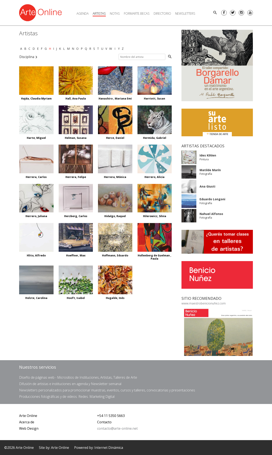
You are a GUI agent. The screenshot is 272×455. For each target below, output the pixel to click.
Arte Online (28, 415)
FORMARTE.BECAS (137, 13)
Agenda (82, 13)
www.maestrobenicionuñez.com (203, 303)
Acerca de (26, 422)
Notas (115, 13)
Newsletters (185, 13)
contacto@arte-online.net (117, 428)
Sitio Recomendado (201, 298)
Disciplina (28, 57)
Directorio (162, 13)
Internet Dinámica (108, 447)
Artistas (99, 13)
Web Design (28, 428)
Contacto (104, 422)
